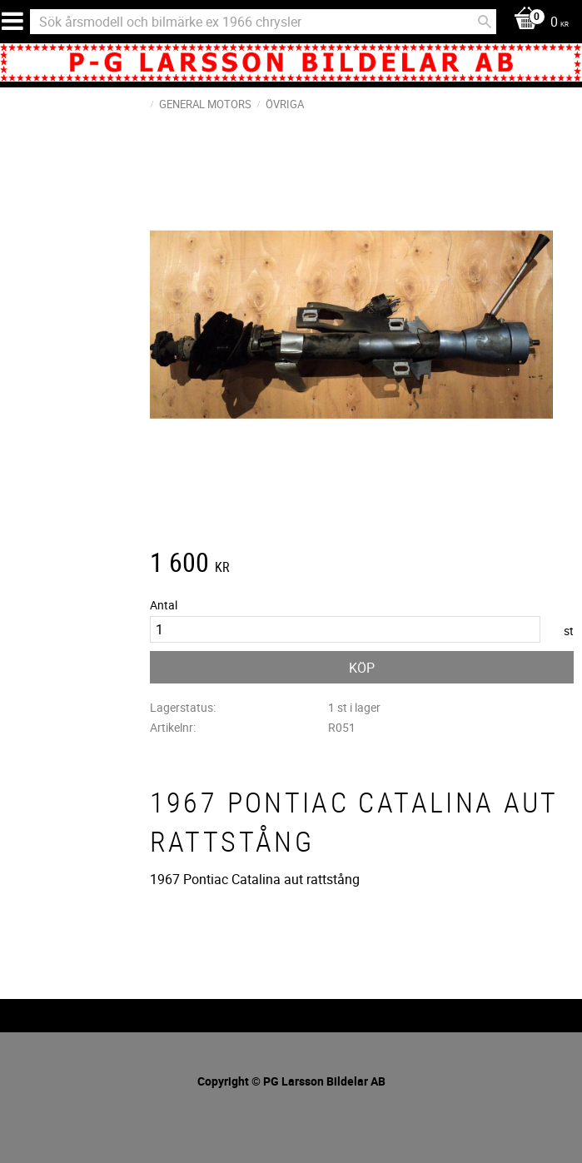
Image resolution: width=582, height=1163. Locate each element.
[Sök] (484, 21)
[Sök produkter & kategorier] (263, 21)
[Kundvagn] (537, 23)
